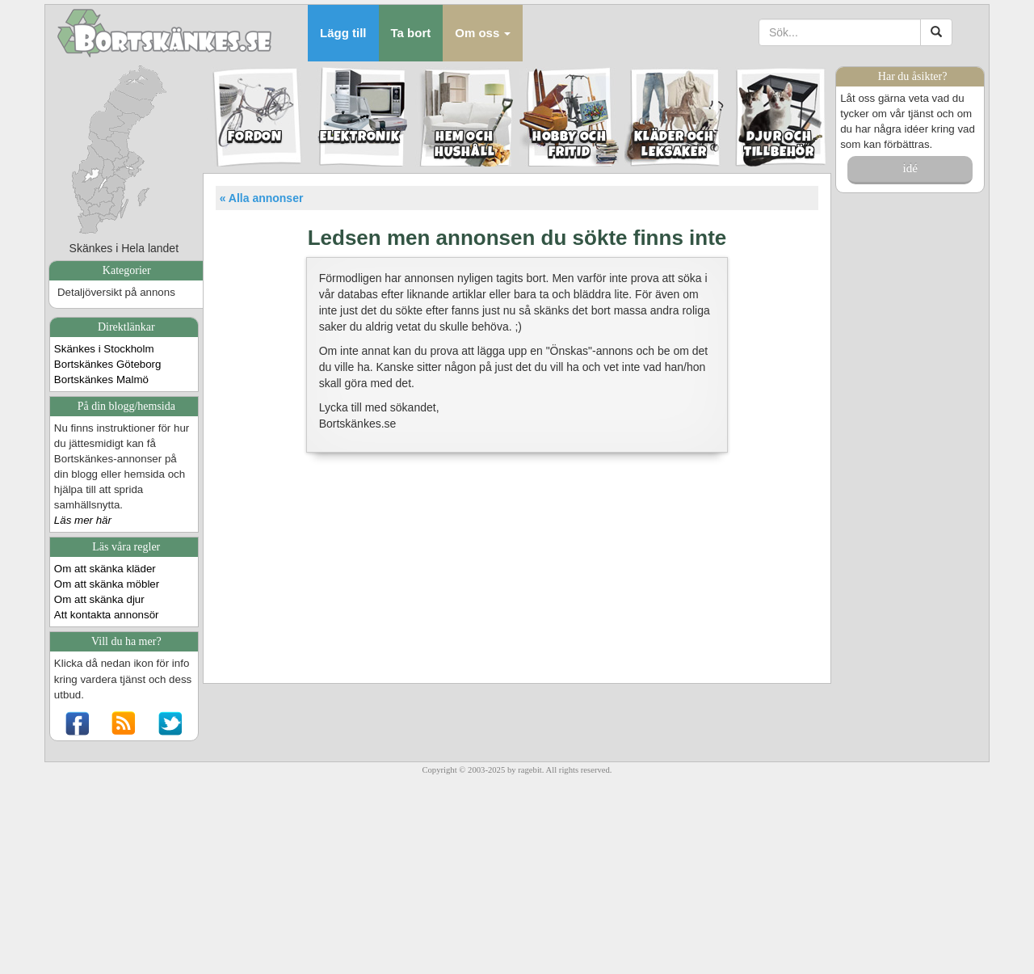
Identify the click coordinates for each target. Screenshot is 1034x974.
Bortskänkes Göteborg (108, 364)
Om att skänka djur (99, 599)
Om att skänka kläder (105, 569)
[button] (483, 33)
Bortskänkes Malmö (101, 379)
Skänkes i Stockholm (104, 349)
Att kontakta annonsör (106, 615)
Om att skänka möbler (106, 584)
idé (909, 168)
